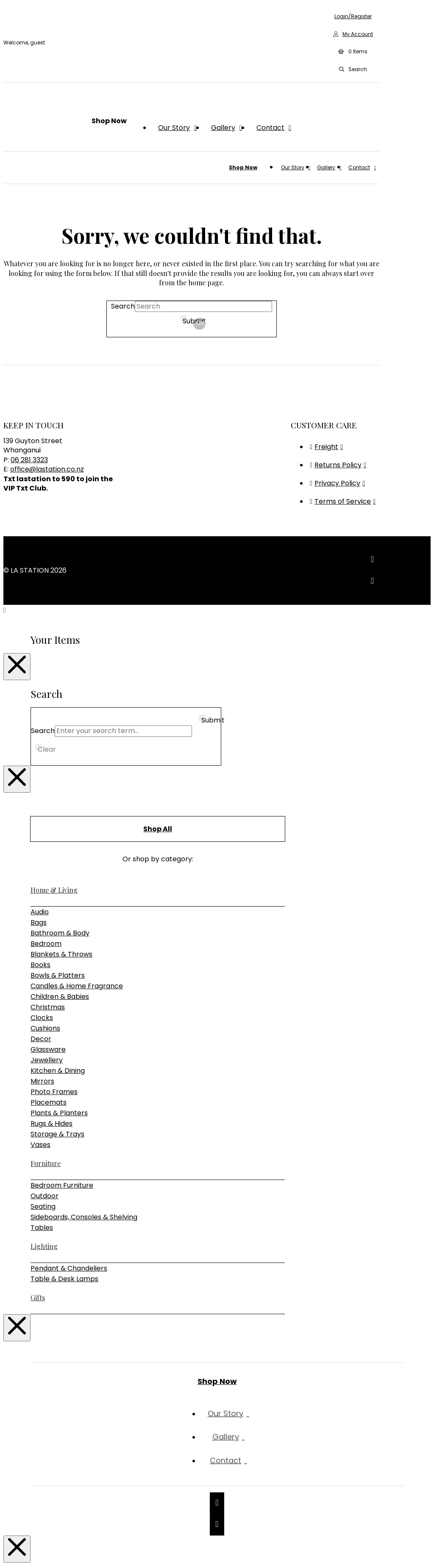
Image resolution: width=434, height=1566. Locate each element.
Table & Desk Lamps (64, 1279)
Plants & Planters (59, 1113)
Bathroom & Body (60, 933)
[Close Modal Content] (17, 666)
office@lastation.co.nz (47, 469)
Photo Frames (54, 1092)
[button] (353, 52)
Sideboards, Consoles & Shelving (84, 1217)
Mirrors (42, 1081)
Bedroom (46, 943)
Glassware (48, 1049)
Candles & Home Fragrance (77, 986)
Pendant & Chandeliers (69, 1268)
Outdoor (44, 1196)
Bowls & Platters (58, 975)
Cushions (45, 1028)
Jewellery (47, 1060)
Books (40, 965)
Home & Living (54, 889)
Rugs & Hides (51, 1123)
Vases (40, 1145)
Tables (42, 1227)
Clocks (42, 1018)
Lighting (44, 1246)
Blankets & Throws (61, 954)
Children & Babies (60, 996)
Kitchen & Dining (58, 1070)
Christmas (48, 1007)
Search (123, 306)
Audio (40, 912)
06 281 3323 (29, 460)
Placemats (49, 1102)
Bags (39, 922)
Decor (41, 1039)
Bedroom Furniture (62, 1185)
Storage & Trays (57, 1134)
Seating (43, 1206)
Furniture (46, 1163)
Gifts (38, 1297)
